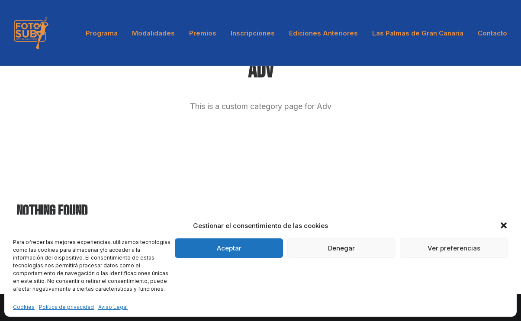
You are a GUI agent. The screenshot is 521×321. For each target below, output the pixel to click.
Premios (202, 33)
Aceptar (229, 248)
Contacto (492, 33)
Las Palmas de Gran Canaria (417, 33)
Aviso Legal (113, 307)
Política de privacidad (66, 307)
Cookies (24, 307)
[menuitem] (105, 33)
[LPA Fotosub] (31, 33)
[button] (503, 225)
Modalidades (153, 33)
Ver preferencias (454, 248)
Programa (102, 33)
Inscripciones (253, 33)
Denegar (341, 248)
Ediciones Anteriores (323, 33)
